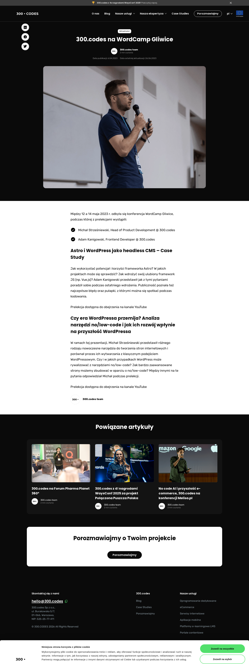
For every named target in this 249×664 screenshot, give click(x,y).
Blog (138, 600)
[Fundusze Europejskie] (239, 13)
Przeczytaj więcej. (127, 2)
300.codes (143, 593)
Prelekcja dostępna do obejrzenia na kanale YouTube (109, 307)
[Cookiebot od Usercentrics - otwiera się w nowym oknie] (20, 657)
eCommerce (187, 607)
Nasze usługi (188, 593)
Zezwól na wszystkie (222, 624)
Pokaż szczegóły (169, 657)
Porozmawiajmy (208, 13)
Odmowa (222, 645)
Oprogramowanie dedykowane (198, 600)
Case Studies (144, 607)
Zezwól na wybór (222, 635)
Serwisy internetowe (192, 613)
